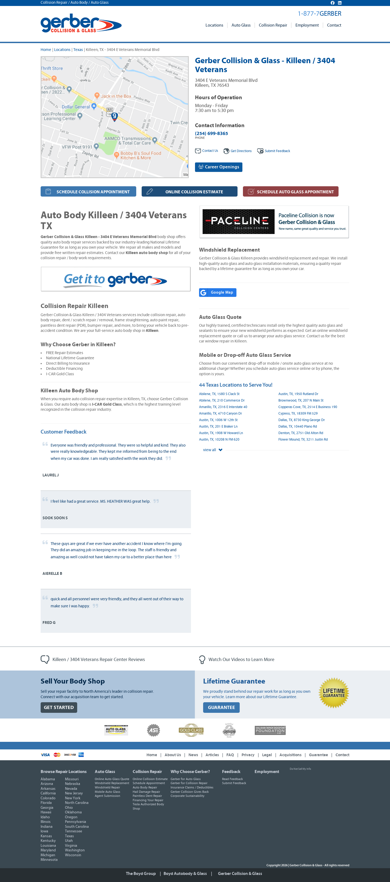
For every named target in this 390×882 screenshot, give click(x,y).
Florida (46, 803)
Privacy (248, 755)
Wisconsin (73, 855)
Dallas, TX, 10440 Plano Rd (297, 426)
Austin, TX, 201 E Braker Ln (218, 426)
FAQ (230, 755)
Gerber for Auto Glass (186, 779)
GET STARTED (59, 707)
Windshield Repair (107, 787)
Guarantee (318, 755)
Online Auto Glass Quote (112, 779)
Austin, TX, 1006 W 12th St (218, 420)
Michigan (48, 855)
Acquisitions (290, 755)
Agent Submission (107, 795)
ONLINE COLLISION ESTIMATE (194, 192)
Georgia (47, 808)
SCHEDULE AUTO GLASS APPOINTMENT (295, 192)
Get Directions (237, 151)
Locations (214, 25)
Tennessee (73, 831)
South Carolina (77, 827)
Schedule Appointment (149, 783)
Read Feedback (232, 779)
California (48, 793)
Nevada (71, 789)
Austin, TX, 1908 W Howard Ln (221, 433)
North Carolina (77, 803)
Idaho (45, 817)
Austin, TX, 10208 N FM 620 (219, 439)
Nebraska (72, 784)
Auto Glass (241, 25)
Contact (334, 25)
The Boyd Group (141, 873)
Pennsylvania (75, 822)
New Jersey (74, 793)
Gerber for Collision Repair (189, 783)
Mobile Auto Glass (107, 791)
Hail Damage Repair (146, 791)
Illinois (46, 822)
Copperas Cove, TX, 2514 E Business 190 (307, 407)
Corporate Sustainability (187, 795)
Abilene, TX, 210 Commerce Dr (222, 400)
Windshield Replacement (112, 783)
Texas (78, 50)
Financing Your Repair (148, 800)
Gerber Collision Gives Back (190, 791)
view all (212, 450)
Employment (307, 25)
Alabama (48, 779)
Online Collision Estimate (150, 779)
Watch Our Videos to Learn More (236, 659)
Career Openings (218, 167)
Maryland (48, 850)
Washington (75, 850)
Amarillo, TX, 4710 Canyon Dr (220, 413)
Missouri (72, 779)
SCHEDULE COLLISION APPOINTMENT (93, 192)
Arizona (47, 784)
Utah (69, 841)
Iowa (44, 831)
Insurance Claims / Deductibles (192, 787)
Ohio (69, 808)
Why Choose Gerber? (190, 771)
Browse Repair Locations (64, 771)
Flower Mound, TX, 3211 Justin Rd (303, 439)
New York (72, 798)
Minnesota (49, 860)
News (193, 755)
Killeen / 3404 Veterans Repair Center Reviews (93, 659)
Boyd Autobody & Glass (185, 873)
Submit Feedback (234, 783)
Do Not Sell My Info (300, 769)
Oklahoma (73, 812)
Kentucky (48, 841)
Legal (267, 755)
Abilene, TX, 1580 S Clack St (219, 394)
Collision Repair (273, 25)
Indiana (47, 827)
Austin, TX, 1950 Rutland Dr (298, 394)
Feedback (273, 151)
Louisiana (48, 846)
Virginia (71, 846)
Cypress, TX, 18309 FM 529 (298, 413)
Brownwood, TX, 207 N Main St (300, 400)
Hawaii (46, 812)
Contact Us (206, 151)
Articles (212, 755)
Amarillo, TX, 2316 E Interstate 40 (223, 407)
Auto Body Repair (145, 787)
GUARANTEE (221, 707)
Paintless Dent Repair (147, 795)
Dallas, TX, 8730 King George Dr (301, 420)
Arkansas (48, 789)
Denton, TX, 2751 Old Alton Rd (300, 433)
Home (46, 50)
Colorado (48, 798)
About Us (173, 755)
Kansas (46, 836)
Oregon (71, 817)
